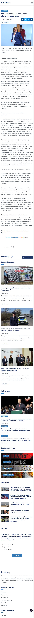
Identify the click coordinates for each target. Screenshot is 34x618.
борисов (3, 233)
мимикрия (21, 231)
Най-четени (5, 391)
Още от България (8, 262)
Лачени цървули (5, 594)
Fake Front (3, 615)
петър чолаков (7, 231)
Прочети (5, 304)
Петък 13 (4, 416)
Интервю (4, 426)
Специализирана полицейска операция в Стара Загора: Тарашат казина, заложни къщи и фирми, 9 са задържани (22, 519)
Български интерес (8, 544)
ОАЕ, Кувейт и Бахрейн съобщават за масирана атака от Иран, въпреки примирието (21, 504)
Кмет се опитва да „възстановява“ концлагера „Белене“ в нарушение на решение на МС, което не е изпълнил (16, 288)
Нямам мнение (7, 549)
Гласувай (17, 555)
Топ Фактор (4, 605)
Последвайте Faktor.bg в (17, 237)
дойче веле (14, 231)
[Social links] (22, 19)
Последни (5, 482)
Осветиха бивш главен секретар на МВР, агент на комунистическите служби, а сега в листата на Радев (16, 439)
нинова (27, 231)
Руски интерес (7, 547)
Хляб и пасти (4, 597)
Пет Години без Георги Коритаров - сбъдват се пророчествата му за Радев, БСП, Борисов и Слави (15, 429)
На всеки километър (6, 600)
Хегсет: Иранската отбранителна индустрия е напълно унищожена (20, 511)
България (4, 436)
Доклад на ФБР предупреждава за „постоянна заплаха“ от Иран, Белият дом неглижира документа (21, 496)
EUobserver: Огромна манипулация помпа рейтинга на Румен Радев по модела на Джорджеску (16, 419)
